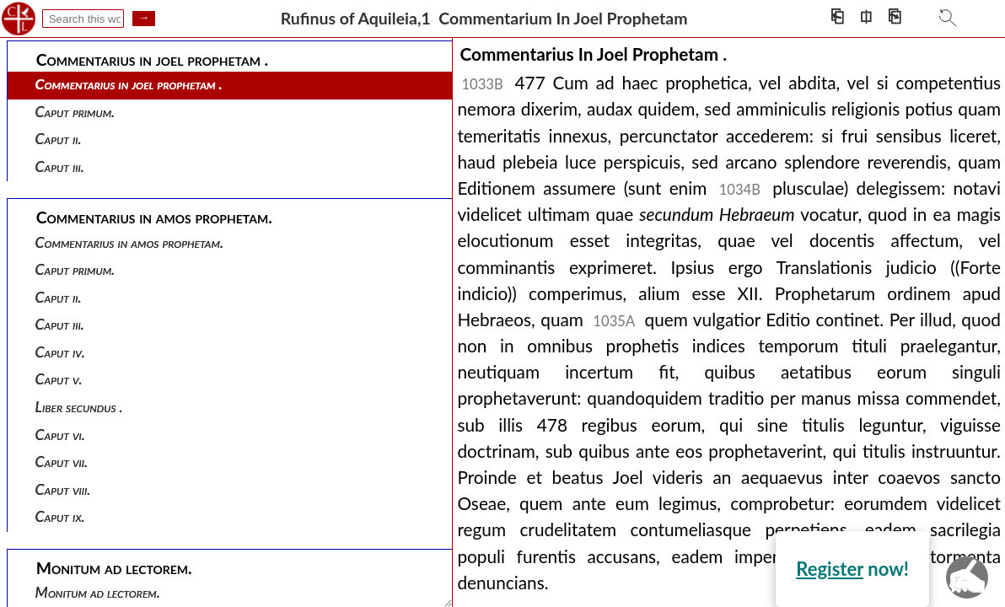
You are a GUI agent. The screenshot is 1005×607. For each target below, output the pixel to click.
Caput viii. (63, 489)
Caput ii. (58, 139)
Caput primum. (75, 112)
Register (829, 568)
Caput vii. (62, 461)
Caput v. (59, 379)
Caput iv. (60, 352)
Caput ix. (60, 516)
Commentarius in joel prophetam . (129, 84)
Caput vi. (60, 434)
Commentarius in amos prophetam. (129, 242)
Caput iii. (59, 166)
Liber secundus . (79, 407)
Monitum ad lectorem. (97, 592)
